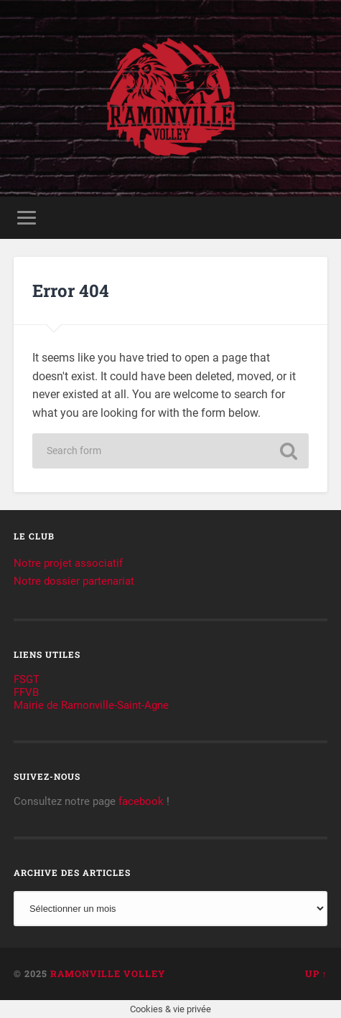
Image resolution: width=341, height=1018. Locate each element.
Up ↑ (316, 973)
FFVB (26, 692)
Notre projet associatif (68, 563)
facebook (141, 801)
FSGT (26, 679)
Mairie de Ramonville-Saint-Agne (91, 705)
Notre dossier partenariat (74, 581)
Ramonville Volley (107, 973)
